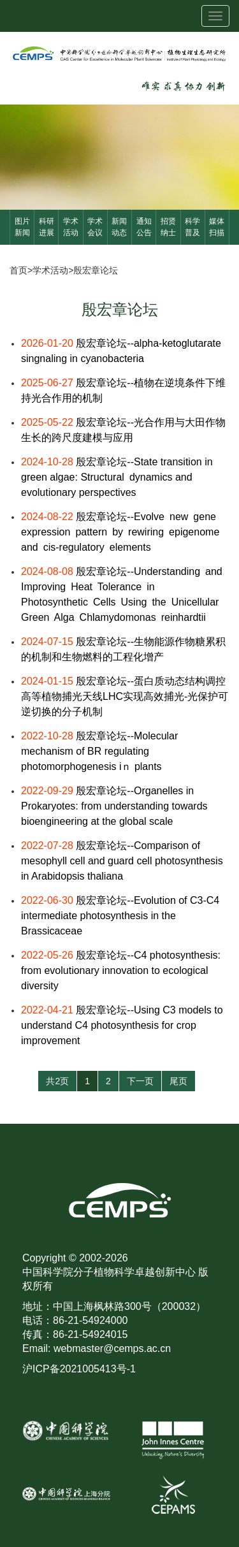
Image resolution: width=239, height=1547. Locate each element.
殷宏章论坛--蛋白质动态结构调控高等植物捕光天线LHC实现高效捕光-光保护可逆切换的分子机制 (124, 696)
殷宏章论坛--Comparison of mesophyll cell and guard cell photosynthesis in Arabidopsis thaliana (122, 861)
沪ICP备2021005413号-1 (79, 1368)
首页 (18, 270)
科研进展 (46, 226)
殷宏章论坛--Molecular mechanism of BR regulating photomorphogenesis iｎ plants (99, 751)
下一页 (140, 1081)
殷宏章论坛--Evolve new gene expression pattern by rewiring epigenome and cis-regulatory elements (122, 532)
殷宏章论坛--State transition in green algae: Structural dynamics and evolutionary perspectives (117, 477)
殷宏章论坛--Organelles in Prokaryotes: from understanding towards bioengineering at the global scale (114, 806)
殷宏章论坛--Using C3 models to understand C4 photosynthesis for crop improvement (122, 1025)
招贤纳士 (168, 226)
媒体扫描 (216, 226)
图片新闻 (22, 226)
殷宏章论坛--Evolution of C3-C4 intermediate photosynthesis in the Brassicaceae (120, 915)
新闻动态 (119, 226)
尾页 (178, 1081)
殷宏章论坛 (95, 270)
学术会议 (95, 226)
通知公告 (144, 226)
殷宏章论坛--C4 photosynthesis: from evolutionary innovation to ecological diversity (121, 970)
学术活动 (70, 226)
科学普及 (192, 226)
